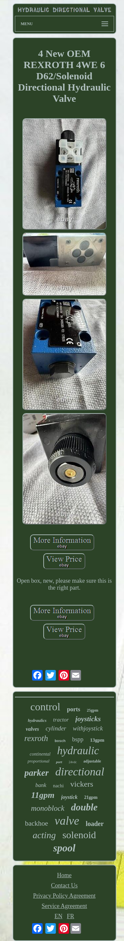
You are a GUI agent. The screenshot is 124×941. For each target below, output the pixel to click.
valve (67, 820)
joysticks (88, 719)
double (84, 807)
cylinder (56, 728)
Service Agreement (64, 906)
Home (64, 875)
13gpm (97, 740)
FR (70, 916)
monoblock (47, 808)
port (59, 762)
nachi (58, 785)
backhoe (36, 823)
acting (44, 835)
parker (36, 773)
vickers (81, 784)
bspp (77, 739)
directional (79, 771)
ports (73, 709)
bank (40, 785)
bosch (60, 741)
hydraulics (37, 720)
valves (32, 729)
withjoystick (88, 728)
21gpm (91, 797)
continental (40, 754)
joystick (69, 797)
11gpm (43, 795)
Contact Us (64, 885)
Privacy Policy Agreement (64, 895)
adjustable (92, 761)
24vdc (73, 762)
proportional (38, 761)
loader (94, 823)
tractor (61, 720)
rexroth (36, 738)
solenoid (79, 834)
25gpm (92, 710)
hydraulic (78, 751)
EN (58, 916)
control (45, 707)
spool (64, 848)
